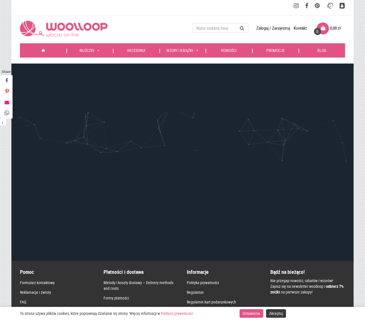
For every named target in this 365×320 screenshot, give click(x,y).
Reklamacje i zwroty (35, 242)
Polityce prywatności (177, 313)
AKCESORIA (136, 50)
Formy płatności (116, 248)
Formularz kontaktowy (37, 233)
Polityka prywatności (203, 233)
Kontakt (300, 28)
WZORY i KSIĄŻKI (182, 50)
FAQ (23, 252)
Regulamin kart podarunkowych (211, 252)
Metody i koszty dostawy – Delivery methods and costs (138, 235)
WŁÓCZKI (89, 50)
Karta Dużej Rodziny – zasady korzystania (219, 262)
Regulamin (195, 242)
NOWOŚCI (229, 50)
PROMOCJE (275, 50)
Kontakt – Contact (201, 281)
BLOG (321, 50)
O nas (191, 271)
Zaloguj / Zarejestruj (273, 28)
